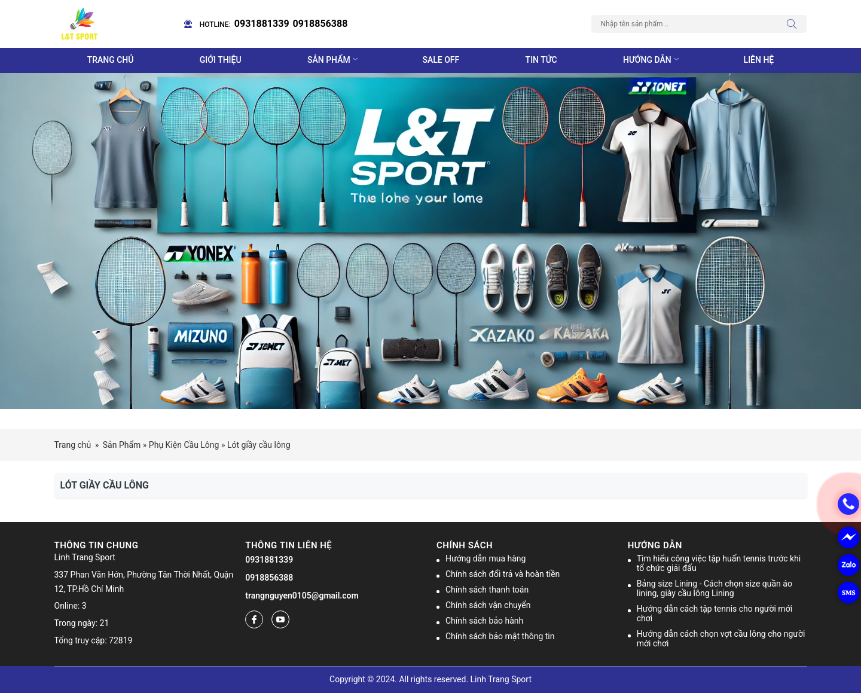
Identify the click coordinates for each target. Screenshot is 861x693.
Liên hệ (759, 60)
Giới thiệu (221, 60)
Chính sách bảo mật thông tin (500, 636)
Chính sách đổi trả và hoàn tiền (502, 574)
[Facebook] (254, 619)
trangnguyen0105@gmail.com (301, 595)
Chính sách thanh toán (487, 589)
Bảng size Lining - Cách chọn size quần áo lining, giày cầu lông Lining (714, 588)
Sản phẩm (334, 60)
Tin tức (541, 60)
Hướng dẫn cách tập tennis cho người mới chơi (714, 613)
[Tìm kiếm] (795, 24)
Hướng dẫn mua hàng (485, 558)
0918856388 (320, 23)
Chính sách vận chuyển (488, 605)
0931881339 (261, 23)
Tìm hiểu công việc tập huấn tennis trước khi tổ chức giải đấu (719, 563)
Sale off (441, 60)
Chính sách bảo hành (484, 620)
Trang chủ (110, 60)
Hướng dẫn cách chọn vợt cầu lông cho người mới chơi (721, 638)
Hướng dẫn (652, 60)
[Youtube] (280, 619)
